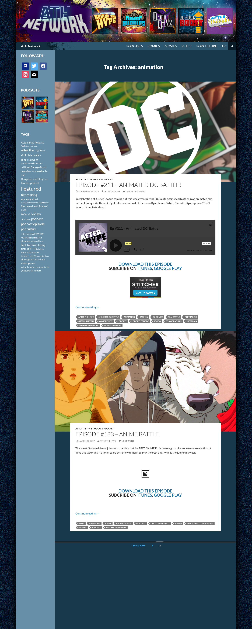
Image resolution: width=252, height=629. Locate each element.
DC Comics (158, 317)
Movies (171, 46)
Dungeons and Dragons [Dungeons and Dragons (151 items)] (34, 179)
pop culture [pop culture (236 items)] (29, 229)
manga (178, 523)
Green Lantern (86, 321)
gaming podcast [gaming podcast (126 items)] (29, 199)
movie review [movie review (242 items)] (31, 214)
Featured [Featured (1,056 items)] (31, 189)
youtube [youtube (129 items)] (44, 267)
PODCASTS (134, 46)
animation (129, 317)
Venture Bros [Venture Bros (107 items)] (27, 256)
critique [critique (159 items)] (25, 167)
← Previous (137, 545)
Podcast (109, 179)
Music (186, 46)
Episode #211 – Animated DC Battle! (128, 184)
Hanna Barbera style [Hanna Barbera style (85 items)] (29, 202)
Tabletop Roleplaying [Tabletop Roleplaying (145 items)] (33, 245)
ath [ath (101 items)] (43, 150)
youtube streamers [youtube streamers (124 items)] (31, 270)
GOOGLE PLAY (168, 268)
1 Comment (127, 441)
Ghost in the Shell (160, 523)
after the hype (86, 317)
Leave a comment (135, 191)
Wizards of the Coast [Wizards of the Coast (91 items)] (30, 267)
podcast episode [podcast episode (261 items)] (33, 224)
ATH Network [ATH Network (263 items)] (31, 155)
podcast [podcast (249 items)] (37, 219)
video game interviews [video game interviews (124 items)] (33, 259)
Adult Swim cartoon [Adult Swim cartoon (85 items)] (29, 146)
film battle (174, 317)
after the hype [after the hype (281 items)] (31, 150)
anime (108, 523)
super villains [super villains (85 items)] (37, 241)
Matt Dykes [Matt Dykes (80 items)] (44, 202)
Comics (154, 46)
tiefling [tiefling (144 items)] (25, 248)
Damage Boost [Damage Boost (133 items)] (38, 167)
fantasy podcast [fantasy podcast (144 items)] (30, 183)
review (157, 321)
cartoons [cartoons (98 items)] (38, 163)
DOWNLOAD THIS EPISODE (145, 264)
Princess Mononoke (116, 527)
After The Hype (112, 191)
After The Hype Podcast (89, 179)
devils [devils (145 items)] (43, 171)
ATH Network (31, 46)
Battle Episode (123, 523)
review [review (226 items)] (39, 234)
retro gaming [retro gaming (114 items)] (27, 234)
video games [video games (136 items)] (28, 263)
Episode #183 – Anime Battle (117, 434)
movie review (106, 321)
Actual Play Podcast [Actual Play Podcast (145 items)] (32, 142)
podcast (122, 321)
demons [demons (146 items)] (35, 171)
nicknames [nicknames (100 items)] (26, 219)
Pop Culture (206, 46)
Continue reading (87, 307)
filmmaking (191, 317)
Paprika (82, 527)
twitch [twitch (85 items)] (41, 249)
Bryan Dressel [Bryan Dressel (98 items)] (27, 163)
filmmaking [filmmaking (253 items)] (29, 195)
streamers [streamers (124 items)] (26, 241)
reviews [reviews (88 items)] (38, 238)
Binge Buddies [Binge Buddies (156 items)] (29, 159)
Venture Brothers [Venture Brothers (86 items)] (41, 256)
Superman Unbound (88, 325)
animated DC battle (109, 317)
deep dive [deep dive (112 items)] (26, 171)
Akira (81, 523)
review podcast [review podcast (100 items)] (28, 237)
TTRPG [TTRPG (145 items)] (34, 248)
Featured (141, 523)
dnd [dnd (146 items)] (23, 174)
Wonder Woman (112, 325)
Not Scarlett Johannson (200, 523)
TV (224, 46)
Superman (191, 321)
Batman (144, 317)
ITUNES (144, 268)
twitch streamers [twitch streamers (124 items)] (30, 252)
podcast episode (140, 321)
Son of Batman (173, 321)
